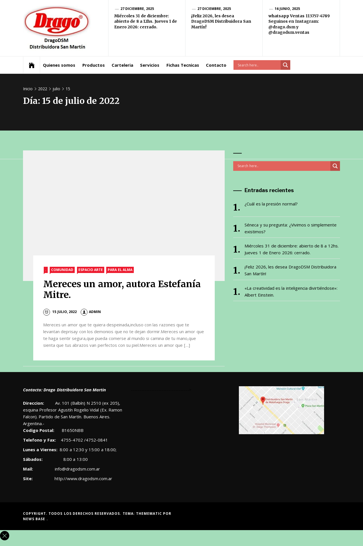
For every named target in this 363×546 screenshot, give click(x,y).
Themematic (149, 513)
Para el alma (120, 269)
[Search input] (258, 65)
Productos (93, 65)
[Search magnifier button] (285, 65)
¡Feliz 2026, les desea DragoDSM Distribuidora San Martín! (221, 21)
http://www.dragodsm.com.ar (83, 478)
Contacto (216, 65)
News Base (35, 518)
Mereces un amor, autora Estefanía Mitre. (122, 289)
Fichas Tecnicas (182, 65)
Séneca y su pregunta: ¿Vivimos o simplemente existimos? (291, 228)
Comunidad (62, 269)
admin (91, 311)
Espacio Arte (90, 269)
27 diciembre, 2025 (137, 8)
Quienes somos (59, 65)
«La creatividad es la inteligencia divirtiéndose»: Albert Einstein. (291, 291)
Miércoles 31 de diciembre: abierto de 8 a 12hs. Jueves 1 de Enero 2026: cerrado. (145, 21)
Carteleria (122, 65)
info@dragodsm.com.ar (77, 469)
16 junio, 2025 (287, 8)
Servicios (149, 65)
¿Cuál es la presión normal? (271, 204)
